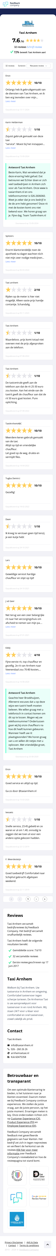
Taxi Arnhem (28, 32)
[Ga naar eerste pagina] (11, 899)
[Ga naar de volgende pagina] (36, 899)
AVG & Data (32, 1242)
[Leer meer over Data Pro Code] (17, 1176)
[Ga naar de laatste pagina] (44, 899)
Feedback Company (29, 1249)
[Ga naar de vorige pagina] (19, 899)
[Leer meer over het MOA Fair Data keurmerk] (39, 1176)
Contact (12, 1245)
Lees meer (11, 101)
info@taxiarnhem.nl (22, 1045)
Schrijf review (34, 47)
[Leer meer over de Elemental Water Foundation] (17, 1219)
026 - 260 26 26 (19, 1049)
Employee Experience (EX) (21, 1125)
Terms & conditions (29, 1245)
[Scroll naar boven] (47, 1244)
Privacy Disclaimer (14, 1242)
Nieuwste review (39, 65)
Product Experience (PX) (20, 1122)
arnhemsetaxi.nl (20, 1053)
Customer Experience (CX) (25, 1118)
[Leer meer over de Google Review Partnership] (39, 1197)
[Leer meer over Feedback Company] (17, 1197)
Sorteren (21, 66)
